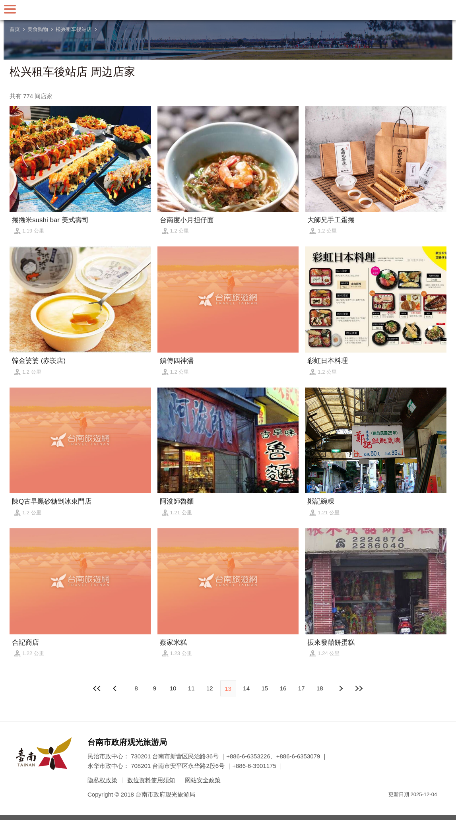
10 (173, 688)
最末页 (359, 688)
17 (301, 688)
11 (191, 688)
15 (265, 688)
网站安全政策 (203, 780)
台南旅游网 (228, 10)
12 (209, 688)
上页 (340, 688)
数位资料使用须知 (151, 780)
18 (319, 688)
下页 (116, 688)
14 (246, 688)
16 (283, 688)
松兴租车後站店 (74, 29)
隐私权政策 (102, 780)
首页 (15, 29)
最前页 (97, 688)
